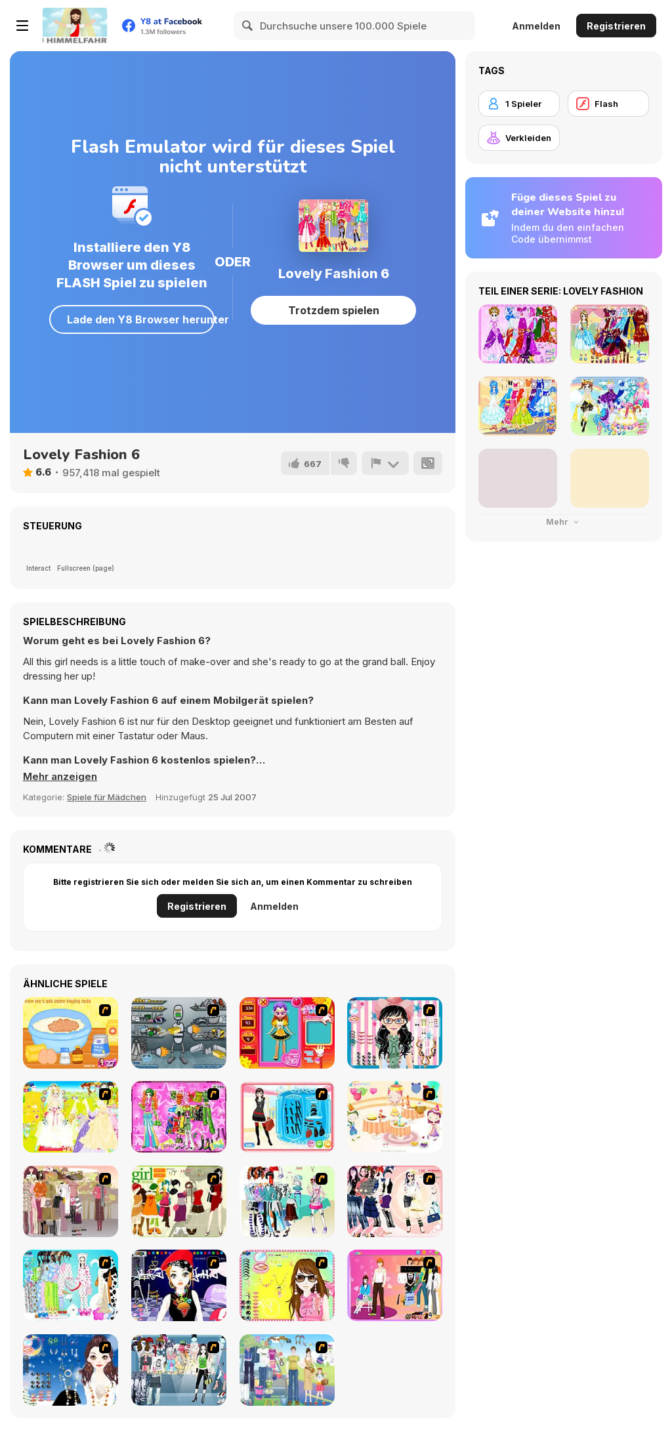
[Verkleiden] (519, 138)
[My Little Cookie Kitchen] (70, 1033)
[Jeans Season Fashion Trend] (178, 1370)
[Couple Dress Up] (394, 1285)
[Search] (248, 25)
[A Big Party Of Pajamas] (70, 1285)
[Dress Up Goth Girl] (70, 1370)
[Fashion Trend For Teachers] (70, 1201)
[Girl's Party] (394, 1117)
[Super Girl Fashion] (178, 1201)
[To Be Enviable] (287, 1285)
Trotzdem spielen (333, 310)
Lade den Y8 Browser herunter (141, 319)
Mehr (563, 522)
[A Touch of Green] (178, 1117)
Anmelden (536, 25)
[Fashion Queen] (287, 1117)
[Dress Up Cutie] (394, 1033)
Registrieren (616, 25)
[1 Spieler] (519, 104)
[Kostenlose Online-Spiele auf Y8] (75, 25)
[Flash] (608, 104)
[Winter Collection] (287, 1201)
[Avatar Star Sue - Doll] (287, 1033)
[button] (60, 776)
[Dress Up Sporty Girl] (394, 1201)
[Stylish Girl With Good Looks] (178, 1285)
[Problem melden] (385, 463)
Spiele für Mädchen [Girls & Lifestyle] (106, 797)
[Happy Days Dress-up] (287, 1370)
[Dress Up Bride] (70, 1117)
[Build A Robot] (178, 1033)
